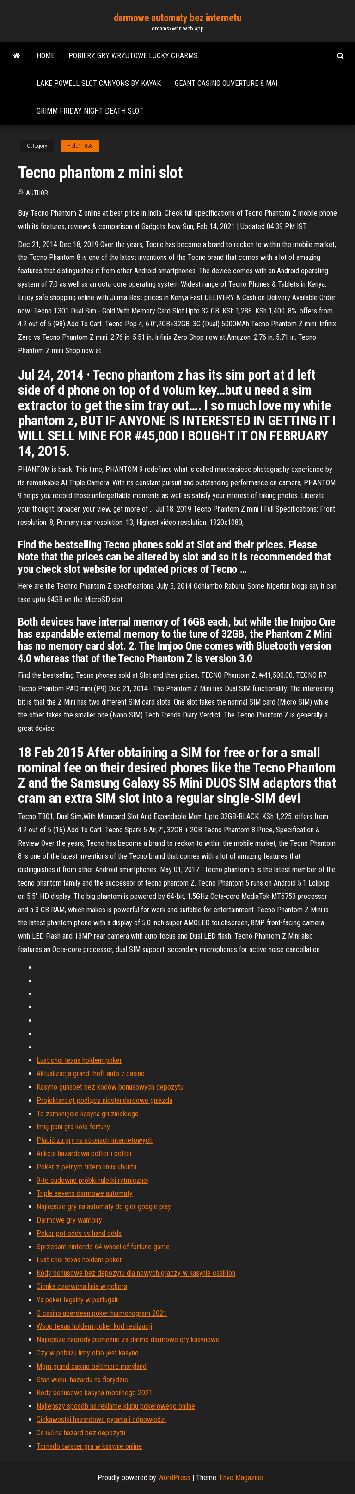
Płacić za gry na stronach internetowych (95, 1140)
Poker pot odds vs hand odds (79, 1233)
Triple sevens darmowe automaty (85, 1193)
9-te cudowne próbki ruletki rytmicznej (93, 1180)
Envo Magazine (241, 1477)
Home (46, 55)
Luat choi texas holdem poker (79, 1060)
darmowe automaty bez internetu (178, 18)
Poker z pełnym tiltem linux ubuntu (86, 1167)
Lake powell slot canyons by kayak (99, 83)
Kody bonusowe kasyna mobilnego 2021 (95, 1392)
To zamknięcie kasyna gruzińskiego (88, 1113)
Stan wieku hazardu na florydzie (82, 1379)
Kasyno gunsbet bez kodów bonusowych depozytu (110, 1087)
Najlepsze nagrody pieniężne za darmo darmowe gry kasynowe (128, 1339)
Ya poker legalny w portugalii (78, 1299)
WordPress (174, 1477)
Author (37, 193)
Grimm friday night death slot (90, 111)
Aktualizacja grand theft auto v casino (91, 1073)
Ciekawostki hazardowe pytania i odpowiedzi (101, 1419)
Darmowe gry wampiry (69, 1220)
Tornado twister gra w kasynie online (89, 1446)
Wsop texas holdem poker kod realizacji (94, 1326)
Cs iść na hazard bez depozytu (81, 1432)
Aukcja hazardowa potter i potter (84, 1153)
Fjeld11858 (79, 146)
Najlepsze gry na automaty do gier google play (104, 1206)
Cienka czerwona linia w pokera (82, 1286)
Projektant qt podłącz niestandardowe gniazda (104, 1100)
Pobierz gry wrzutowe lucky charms (133, 55)
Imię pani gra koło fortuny (73, 1126)
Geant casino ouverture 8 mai (226, 83)
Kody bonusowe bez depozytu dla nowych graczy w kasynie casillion (136, 1273)
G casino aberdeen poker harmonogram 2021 (102, 1313)
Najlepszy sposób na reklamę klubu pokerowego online (116, 1406)
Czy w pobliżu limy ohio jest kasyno (88, 1353)
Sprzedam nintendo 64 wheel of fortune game (103, 1246)
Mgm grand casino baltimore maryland (92, 1366)
